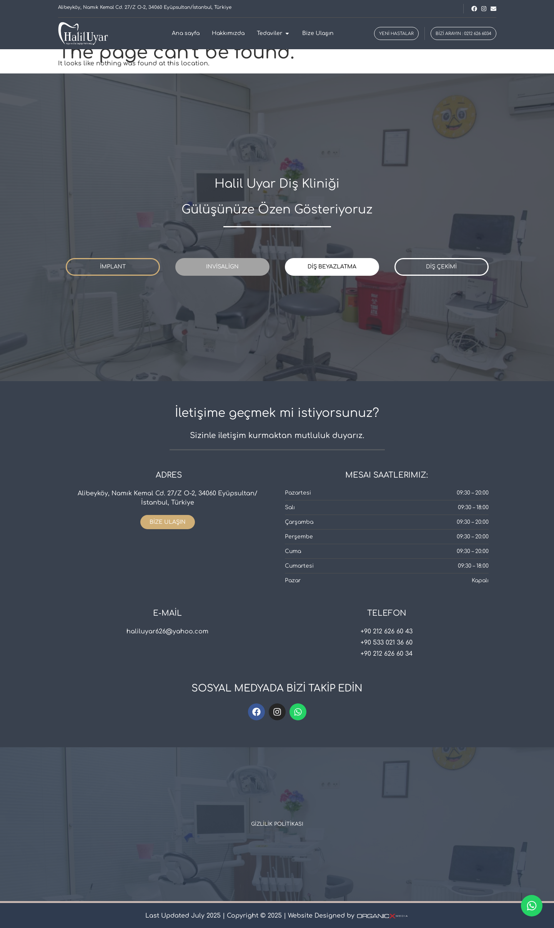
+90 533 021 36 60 (387, 642)
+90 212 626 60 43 (387, 631)
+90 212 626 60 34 (387, 653)
